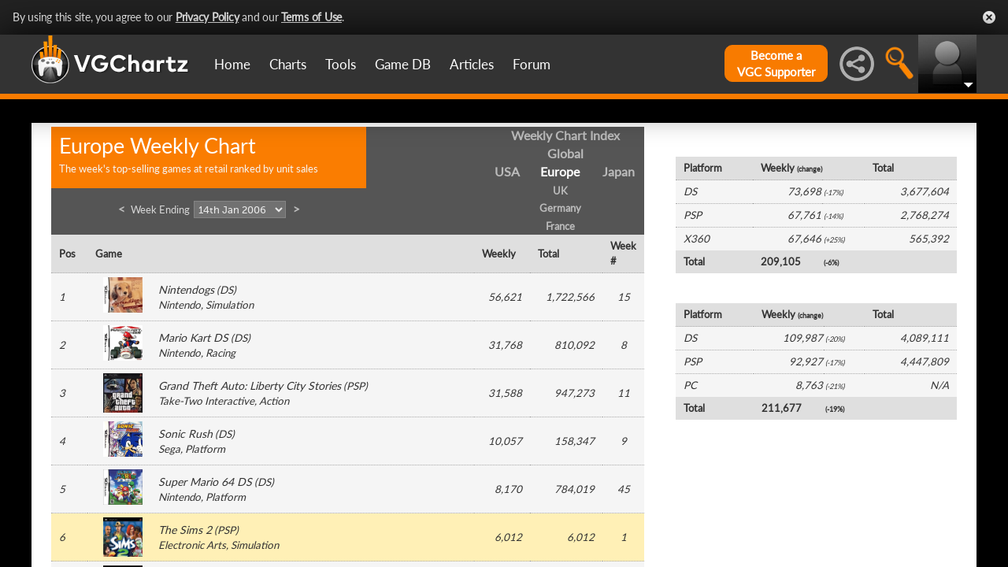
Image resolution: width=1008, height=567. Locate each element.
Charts (287, 64)
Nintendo (179, 304)
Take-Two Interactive (206, 401)
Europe (560, 171)
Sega (169, 449)
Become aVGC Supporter (776, 63)
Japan (618, 171)
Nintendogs (186, 289)
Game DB (403, 64)
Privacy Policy (207, 17)
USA (507, 171)
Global (565, 153)
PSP (355, 386)
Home (232, 64)
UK (560, 190)
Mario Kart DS (193, 337)
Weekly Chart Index (565, 135)
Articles (472, 64)
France (560, 226)
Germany (560, 208)
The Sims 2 (185, 529)
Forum (531, 64)
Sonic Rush (185, 433)
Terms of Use (311, 17)
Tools (340, 64)
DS (226, 290)
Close (989, 17)
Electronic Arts (192, 545)
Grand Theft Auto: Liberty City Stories (249, 385)
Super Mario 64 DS (205, 481)
